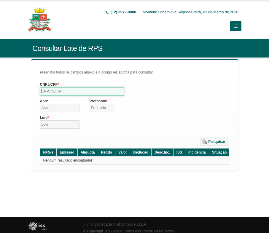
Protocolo (98, 101)
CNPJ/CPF (49, 84)
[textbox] (82, 91)
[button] (214, 142)
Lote (43, 118)
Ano (43, 101)
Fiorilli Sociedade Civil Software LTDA (114, 224)
